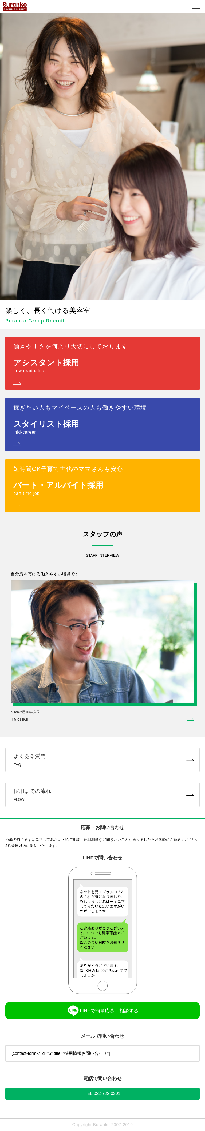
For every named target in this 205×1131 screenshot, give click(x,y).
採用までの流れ (102, 795)
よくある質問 (102, 760)
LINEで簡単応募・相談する (102, 1010)
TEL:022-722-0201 (102, 1093)
